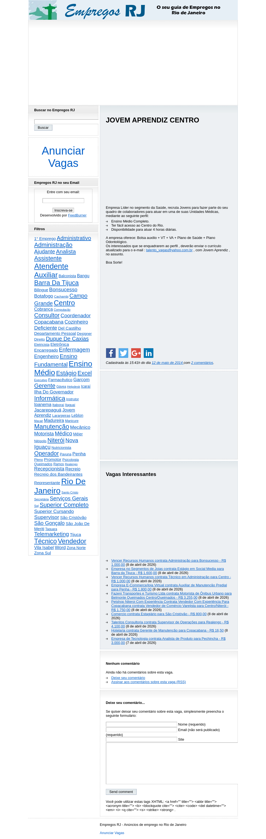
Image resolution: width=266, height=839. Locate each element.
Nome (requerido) (156, 724)
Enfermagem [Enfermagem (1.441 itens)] (74, 350)
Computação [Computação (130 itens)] (62, 309)
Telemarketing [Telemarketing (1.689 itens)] (51, 534)
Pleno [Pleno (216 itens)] (38, 460)
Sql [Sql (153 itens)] (36, 505)
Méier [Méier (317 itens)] (78, 434)
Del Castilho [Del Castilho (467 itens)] (69, 328)
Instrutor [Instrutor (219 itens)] (72, 399)
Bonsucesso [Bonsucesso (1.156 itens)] (63, 289)
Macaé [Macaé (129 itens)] (38, 421)
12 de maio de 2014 (168, 363)
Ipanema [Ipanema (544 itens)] (42, 404)
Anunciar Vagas (63, 157)
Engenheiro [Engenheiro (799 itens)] (46, 356)
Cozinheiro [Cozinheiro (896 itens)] (76, 322)
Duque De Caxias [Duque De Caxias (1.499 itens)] (67, 339)
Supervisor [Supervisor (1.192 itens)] (46, 517)
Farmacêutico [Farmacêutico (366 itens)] (60, 380)
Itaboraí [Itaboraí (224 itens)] (58, 405)
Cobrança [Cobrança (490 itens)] (43, 309)
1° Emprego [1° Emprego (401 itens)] (45, 238)
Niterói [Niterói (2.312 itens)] (55, 440)
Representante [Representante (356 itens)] (47, 483)
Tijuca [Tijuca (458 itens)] (75, 534)
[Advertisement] (133, 61)
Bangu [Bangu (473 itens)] (83, 275)
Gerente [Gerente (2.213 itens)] (44, 386)
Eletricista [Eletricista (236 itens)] (41, 345)
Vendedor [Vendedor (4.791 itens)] (72, 541)
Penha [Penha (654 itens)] (79, 453)
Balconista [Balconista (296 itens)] (67, 276)
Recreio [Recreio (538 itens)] (72, 468)
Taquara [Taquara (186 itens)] (51, 529)
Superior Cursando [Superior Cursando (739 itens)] (54, 511)
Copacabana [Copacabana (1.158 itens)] (48, 322)
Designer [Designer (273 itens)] (84, 334)
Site (145, 739)
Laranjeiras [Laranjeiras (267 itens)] (61, 415)
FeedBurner (77, 215)
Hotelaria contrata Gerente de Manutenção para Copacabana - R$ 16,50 (167, 630)
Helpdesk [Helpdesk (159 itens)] (73, 386)
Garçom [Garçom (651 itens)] (81, 379)
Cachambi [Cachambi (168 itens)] (61, 296)
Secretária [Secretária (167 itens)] (41, 499)
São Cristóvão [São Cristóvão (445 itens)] (73, 517)
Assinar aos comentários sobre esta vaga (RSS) (148, 682)
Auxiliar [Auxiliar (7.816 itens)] (46, 275)
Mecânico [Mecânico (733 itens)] (80, 427)
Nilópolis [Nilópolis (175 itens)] (40, 441)
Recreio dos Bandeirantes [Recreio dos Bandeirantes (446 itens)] (58, 474)
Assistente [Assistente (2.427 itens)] (48, 258)
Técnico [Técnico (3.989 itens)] (45, 541)
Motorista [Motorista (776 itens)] (44, 433)
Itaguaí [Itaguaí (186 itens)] (70, 405)
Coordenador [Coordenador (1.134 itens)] (76, 315)
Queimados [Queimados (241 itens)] (43, 464)
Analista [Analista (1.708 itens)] (66, 252)
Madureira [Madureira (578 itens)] (54, 420)
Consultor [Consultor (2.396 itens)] (47, 315)
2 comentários (202, 363)
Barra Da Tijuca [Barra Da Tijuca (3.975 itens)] (56, 282)
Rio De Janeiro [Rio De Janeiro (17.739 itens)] (60, 486)
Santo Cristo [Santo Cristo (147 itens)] (70, 492)
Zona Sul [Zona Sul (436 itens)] (42, 552)
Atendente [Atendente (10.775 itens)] (51, 266)
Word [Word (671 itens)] (60, 547)
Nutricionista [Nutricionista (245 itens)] (61, 448)
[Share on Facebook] (111, 353)
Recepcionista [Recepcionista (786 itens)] (49, 469)
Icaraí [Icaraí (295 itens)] (85, 386)
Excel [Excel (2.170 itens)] (85, 373)
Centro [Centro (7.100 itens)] (64, 303)
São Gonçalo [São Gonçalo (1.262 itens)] (49, 523)
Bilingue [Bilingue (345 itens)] (41, 290)
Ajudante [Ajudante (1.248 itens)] (44, 252)
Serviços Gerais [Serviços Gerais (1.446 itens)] (69, 498)
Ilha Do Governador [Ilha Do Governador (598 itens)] (54, 391)
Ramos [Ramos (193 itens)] (58, 464)
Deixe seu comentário (128, 678)
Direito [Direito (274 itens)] (39, 339)
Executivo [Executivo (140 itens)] (40, 380)
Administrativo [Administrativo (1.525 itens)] (74, 238)
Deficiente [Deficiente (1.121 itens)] (45, 328)
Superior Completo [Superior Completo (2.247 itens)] (64, 505)
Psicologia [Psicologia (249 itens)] (70, 460)
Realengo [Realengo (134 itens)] (71, 464)
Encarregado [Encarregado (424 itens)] (46, 350)
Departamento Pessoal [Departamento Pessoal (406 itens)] (55, 333)
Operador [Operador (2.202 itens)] (46, 453)
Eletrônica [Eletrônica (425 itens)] (60, 344)
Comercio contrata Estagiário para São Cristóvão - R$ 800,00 (159, 614)
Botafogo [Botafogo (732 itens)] (43, 296)
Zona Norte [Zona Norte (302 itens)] (76, 548)
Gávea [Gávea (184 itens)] (61, 387)
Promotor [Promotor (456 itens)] (53, 459)
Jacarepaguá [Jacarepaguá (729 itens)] (47, 410)
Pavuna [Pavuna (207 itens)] (65, 454)
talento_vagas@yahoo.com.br (169, 250)
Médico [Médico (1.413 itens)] (63, 433)
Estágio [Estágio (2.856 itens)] (66, 373)
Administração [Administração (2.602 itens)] (53, 244)
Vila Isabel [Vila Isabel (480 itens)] (44, 547)
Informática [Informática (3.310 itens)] (49, 398)
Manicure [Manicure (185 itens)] (72, 421)
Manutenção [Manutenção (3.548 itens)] (51, 426)
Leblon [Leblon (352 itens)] (77, 415)
